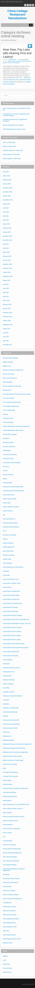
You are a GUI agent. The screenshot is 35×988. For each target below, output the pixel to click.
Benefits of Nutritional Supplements (13, 370)
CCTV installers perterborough (11, 402)
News (9, 62)
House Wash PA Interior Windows (12, 615)
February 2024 (7, 256)
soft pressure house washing (11, 878)
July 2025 (5, 208)
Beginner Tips (7, 366)
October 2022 (7, 320)
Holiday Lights (7, 559)
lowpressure (6, 732)
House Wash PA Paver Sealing (12, 635)
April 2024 (6, 248)
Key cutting (6, 688)
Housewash (6, 663)
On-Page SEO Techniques (10, 776)
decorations (6, 438)
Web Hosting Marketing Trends (12, 939)
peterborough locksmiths (10, 796)
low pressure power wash (10, 728)
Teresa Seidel (7, 154)
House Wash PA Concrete (10, 607)
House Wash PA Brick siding (11, 595)
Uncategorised (7, 902)
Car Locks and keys (8, 398)
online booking (15, 62)
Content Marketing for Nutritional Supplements (16, 426)
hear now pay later (8, 551)
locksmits (5, 716)
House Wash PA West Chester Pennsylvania (16, 647)
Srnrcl (4, 142)
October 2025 (7, 196)
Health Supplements (9, 547)
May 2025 (5, 216)
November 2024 (7, 240)
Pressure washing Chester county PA (13, 816)
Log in (4, 960)
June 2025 (6, 212)
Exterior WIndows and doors (11, 506)
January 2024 (7, 260)
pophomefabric (7, 800)
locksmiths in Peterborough (11, 708)
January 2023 (7, 308)
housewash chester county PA (11, 667)
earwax (5, 478)
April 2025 (6, 220)
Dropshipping (7, 450)
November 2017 (7, 344)
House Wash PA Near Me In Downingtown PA (16, 619)
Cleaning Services (8, 418)
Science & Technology (9, 844)
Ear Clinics (6, 466)
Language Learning (8, 692)
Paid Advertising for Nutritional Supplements (15, 788)
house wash (6, 575)
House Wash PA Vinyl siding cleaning (13, 643)
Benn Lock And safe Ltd (10, 378)
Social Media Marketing (9, 865)
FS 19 (4, 531)
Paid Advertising (7, 784)
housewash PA (7, 675)
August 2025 (6, 204)
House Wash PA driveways (10, 611)
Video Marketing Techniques (11, 918)
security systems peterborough (12, 848)
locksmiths (6, 704)
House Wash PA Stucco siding (11, 639)
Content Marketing (8, 422)
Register (5, 956)
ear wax (5, 470)
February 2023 (7, 304)
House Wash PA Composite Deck (12, 603)
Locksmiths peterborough (10, 712)
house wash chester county (11, 579)
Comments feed (7, 968)
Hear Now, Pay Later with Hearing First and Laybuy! (17, 53)
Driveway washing (8, 442)
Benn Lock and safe (8, 374)
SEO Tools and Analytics (10, 857)
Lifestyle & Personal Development (12, 696)
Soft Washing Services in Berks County (14, 129)
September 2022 (8, 324)
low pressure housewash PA (11, 720)
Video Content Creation (9, 914)
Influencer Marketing (9, 680)
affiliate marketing (8, 362)
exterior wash (7, 503)
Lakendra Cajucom (8, 150)
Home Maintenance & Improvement (13, 567)
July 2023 (5, 284)
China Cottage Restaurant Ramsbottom (17, 14)
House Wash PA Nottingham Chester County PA (17, 623)
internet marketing (8, 684)
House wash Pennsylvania (10, 655)
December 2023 (7, 264)
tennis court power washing (11, 894)
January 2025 (7, 232)
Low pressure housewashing (11, 724)
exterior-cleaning (8, 511)
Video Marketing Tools (9, 922)
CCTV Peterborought (9, 410)
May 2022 (5, 340)
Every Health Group (8, 494)
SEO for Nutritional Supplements (12, 852)
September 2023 (8, 276)
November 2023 (7, 268)
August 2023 (6, 280)
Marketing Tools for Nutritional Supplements (15, 752)
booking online (12, 61)
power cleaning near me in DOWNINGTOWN (16, 804)
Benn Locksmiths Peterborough (12, 386)
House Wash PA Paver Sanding (12, 631)
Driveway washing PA (9, 446)
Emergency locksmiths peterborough (13, 490)
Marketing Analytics (8, 740)
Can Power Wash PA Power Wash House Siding (17, 394)
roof (4, 836)
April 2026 (6, 171)
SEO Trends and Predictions (11, 861)
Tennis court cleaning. (9, 890)
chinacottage (22, 59)
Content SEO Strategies (10, 434)
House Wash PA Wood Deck (11, 651)
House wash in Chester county (12, 583)
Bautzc (5, 146)
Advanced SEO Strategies (10, 358)
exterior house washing (9, 498)
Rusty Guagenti (7, 158)
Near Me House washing (10, 764)
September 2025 (8, 200)
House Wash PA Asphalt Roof (11, 591)
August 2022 (6, 328)
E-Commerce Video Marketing (11, 462)
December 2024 (7, 236)
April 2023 (6, 296)
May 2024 (5, 244)
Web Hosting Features (9, 935)
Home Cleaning (7, 563)
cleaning (5, 414)
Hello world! (11, 142)
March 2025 (6, 224)
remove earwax (7, 832)
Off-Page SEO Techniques (10, 772)
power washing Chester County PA (13, 808)
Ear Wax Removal (21, 61)
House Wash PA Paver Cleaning (12, 627)
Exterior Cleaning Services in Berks (13, 125)
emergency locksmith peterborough (13, 486)
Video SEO (6, 931)
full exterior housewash (9, 535)
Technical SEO (7, 886)
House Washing (7, 659)
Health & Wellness (8, 543)
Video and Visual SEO (9, 910)
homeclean (6, 571)
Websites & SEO (8, 943)
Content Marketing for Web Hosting (13, 430)
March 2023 (6, 300)
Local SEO (6, 700)
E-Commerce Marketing (10, 454)
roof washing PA (7, 840)
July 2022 (5, 332)
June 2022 (6, 336)
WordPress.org (7, 972)
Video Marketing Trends (10, 926)
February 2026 (7, 179)
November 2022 (7, 316)
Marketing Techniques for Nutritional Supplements (17, 744)
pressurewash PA (8, 824)
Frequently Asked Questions (11, 527)
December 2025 (7, 188)
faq (4, 515)
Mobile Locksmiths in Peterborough (13, 760)
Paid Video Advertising (9, 792)
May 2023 (5, 292)
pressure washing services (10, 820)
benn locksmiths (7, 382)
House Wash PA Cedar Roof (11, 599)
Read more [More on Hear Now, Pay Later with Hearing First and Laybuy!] (27, 77)
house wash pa (7, 587)
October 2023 (7, 272)
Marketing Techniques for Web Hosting (14, 748)
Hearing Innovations (8, 555)
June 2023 (6, 288)
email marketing (7, 482)
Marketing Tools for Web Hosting (12, 756)
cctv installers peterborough (11, 406)
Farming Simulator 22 (9, 519)
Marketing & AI (7, 736)
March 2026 (6, 176)
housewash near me (9, 671)
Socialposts (6, 874)
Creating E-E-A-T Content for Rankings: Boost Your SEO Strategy (16, 114)
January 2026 (7, 184)
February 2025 (7, 228)
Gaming (5, 539)
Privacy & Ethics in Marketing (11, 828)
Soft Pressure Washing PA (10, 882)
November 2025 (7, 192)
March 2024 (6, 252)
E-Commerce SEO (8, 458)
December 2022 (7, 312)
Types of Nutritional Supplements (12, 898)
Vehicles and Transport (9, 906)
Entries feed (6, 964)
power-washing (7, 812)
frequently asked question (10, 523)
